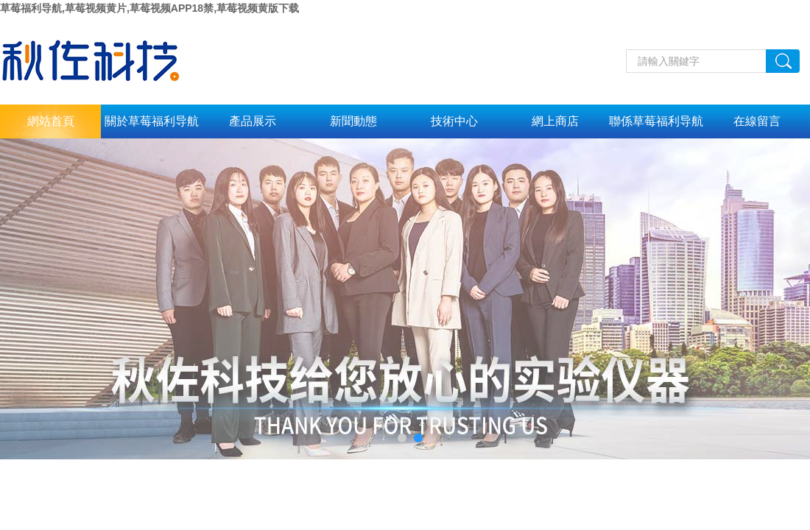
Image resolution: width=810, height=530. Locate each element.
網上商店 (555, 121)
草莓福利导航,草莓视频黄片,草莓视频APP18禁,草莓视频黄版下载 (149, 8)
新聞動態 (353, 121)
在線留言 (757, 121)
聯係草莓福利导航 (656, 121)
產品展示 (252, 121)
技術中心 (454, 121)
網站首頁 (50, 121)
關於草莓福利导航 (152, 121)
